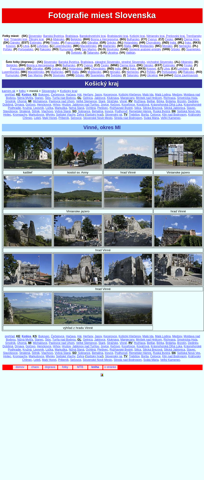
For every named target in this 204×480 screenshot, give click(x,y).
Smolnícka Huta (187, 98)
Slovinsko (113, 49)
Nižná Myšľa (25, 98)
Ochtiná (91, 108)
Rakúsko (45, 49)
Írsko (188, 42)
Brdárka (171, 101)
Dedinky (193, 101)
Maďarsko (109, 46)
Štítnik (36, 111)
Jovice (105, 104)
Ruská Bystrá (161, 111)
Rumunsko (66, 49)
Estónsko (36, 42)
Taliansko (93, 52)
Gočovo (30, 104)
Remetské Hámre (140, 111)
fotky (22, 91)
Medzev (177, 94)
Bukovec (43, 94)
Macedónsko (88, 46)
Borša (145, 114)
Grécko (111, 42)
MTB (80, 367)
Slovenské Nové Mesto (98, 118)
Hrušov (66, 104)
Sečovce (75, 118)
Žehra (80, 114)
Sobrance (84, 111)
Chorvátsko (153, 42)
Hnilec (7, 114)
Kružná (27, 108)
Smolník (10, 101)
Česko (169, 39)
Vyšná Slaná (63, 111)
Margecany (127, 98)
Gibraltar (92, 42)
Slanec (39, 98)
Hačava (71, 94)
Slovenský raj (113, 114)
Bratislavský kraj (117, 36)
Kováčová (143, 104)
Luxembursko (62, 46)
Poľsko (7, 49)
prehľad (10, 94)
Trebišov (134, 114)
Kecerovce (110, 94)
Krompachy (20, 114)
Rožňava (139, 101)
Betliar (151, 101)
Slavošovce (10, 111)
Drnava (19, 104)
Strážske (112, 101)
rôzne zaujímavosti (186, 75)
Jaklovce (100, 98)
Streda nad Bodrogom (128, 118)
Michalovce (40, 101)
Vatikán (130, 52)
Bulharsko (133, 39)
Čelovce (155, 114)
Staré (101, 101)
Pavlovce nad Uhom (61, 101)
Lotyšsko (42, 46)
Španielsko (193, 49)
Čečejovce (57, 94)
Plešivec (102, 108)
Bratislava (71, 36)
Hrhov (56, 104)
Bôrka (160, 101)
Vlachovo (47, 111)
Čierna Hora (191, 39)
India (173, 42)
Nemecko (185, 46)
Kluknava (113, 98)
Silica (137, 108)
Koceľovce (128, 104)
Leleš (37, 118)
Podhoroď (121, 111)
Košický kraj (137, 36)
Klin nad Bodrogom (174, 114)
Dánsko (15, 42)
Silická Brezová (152, 108)
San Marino (89, 49)
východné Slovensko (160, 62)
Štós (48, 98)
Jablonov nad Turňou (85, 104)
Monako (167, 46)
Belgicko (76, 39)
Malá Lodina (163, 94)
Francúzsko (72, 42)
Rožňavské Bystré (121, 108)
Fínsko (54, 42)
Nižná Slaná (76, 108)
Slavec (191, 108)
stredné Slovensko (133, 62)
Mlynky (50, 114)
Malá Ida (147, 94)
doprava (50, 367)
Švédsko (76, 52)
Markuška (61, 108)
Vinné (123, 101)
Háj (79, 94)
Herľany (88, 94)
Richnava (169, 98)
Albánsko (58, 39)
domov (20, 367)
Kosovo (11, 46)
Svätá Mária (151, 118)
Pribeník (64, 118)
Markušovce (36, 114)
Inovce (109, 111)
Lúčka (49, 108)
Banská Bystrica (53, 36)
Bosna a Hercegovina (104, 39)
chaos (35, 367)
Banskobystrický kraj (93, 36)
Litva (26, 46)
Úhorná (22, 101)
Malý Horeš (49, 118)
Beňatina (97, 111)
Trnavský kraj (18, 39)
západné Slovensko (107, 62)
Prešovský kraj (175, 36)
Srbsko (175, 49)
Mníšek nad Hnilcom (149, 98)
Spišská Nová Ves (188, 111)
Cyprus (152, 39)
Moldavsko (146, 46)
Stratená (24, 111)
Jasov (98, 94)
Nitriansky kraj (155, 36)
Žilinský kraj (36, 39)
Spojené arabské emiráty (145, 49)
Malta (127, 46)
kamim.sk (8, 91)
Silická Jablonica (174, 108)
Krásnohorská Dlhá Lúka (166, 104)
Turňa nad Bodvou (64, 98)
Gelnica (88, 98)
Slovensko (35, 36)
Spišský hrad (94, 114)
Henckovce (44, 104)
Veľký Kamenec (171, 118)
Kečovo (115, 104)
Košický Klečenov (129, 94)
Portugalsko (25, 49)
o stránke (110, 367)
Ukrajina (112, 52)
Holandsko (131, 42)
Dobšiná (8, 104)
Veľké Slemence (86, 101)
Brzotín (181, 101)
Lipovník (38, 108)
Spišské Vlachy (65, 114)
